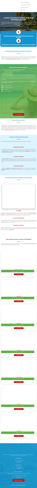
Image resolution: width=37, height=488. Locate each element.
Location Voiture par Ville (24, 7)
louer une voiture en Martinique (9, 24)
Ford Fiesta (19, 350)
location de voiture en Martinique (12, 56)
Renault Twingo (18, 377)
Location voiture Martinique (25, 2)
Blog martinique (23, 9)
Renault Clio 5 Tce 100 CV (19, 269)
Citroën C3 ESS (18, 323)
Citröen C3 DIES (18, 296)
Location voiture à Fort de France (26, 4)
